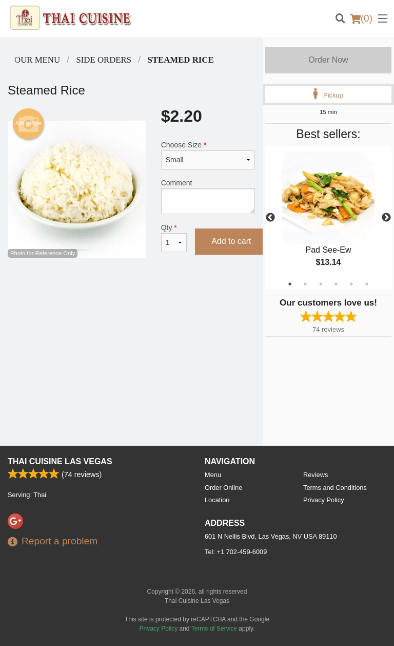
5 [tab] (351, 284)
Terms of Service (214, 628)
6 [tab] (367, 284)
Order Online (223, 487)
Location (217, 500)
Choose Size (208, 155)
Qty (174, 237)
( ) (361, 18)
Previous (270, 218)
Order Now (328, 59)
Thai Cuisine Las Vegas (60, 461)
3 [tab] (321, 284)
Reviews (315, 475)
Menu (213, 475)
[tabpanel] (328, 218)
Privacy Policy (323, 500)
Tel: (236, 552)
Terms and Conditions (335, 487)
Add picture (28, 123)
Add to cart (231, 241)
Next (386, 218)
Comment (208, 196)
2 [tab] (305, 284)
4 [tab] (336, 284)
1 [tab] (290, 284)
